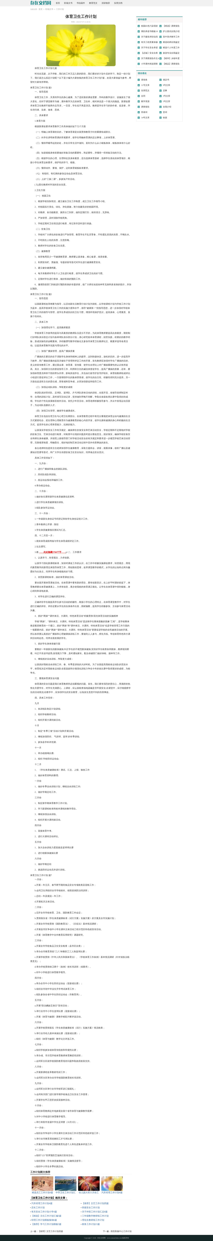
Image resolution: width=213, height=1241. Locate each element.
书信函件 (81, 3)
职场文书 (68, 3)
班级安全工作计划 (91, 1207)
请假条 (144, 80)
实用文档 (118, 3)
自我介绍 (167, 107)
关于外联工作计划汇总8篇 (95, 1211)
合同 (143, 96)
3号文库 (166, 96)
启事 (165, 90)
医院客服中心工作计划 (121, 1231)
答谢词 (144, 112)
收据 (165, 117)
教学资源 (145, 101)
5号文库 (166, 101)
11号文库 (145, 85)
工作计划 (60, 9)
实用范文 (145, 90)
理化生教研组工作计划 (93, 1220)
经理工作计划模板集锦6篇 (44, 1220)
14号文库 (145, 117)
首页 (58, 3)
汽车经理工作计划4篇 (41, 1203)
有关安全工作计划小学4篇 (44, 1211)
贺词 (165, 112)
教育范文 (93, 3)
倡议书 (166, 80)
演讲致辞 (106, 3)
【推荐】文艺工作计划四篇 (95, 1203)
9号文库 (166, 85)
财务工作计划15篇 (91, 1224)
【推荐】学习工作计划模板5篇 (46, 1224)
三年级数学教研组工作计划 (95, 1216)
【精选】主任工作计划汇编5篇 (46, 1216)
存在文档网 (101, 1238)
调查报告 (145, 107)
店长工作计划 (38, 1207)
